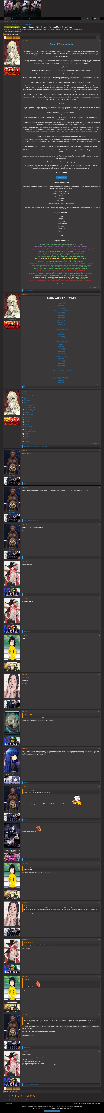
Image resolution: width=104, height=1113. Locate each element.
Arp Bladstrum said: (28, 790)
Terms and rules (82, 1103)
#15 (98, 863)
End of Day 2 (61, 337)
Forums (7, 18)
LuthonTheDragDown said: (30, 867)
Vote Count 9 (61, 319)
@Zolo (26, 397)
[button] (18, 18)
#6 (98, 524)
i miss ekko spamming (37, 29)
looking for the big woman (48, 29)
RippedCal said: (28, 714)
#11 (98, 711)
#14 (98, 824)
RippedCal (13, 475)
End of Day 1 (61, 326)
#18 (98, 976)
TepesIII (13, 586)
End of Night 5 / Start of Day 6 (61, 377)
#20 (98, 1051)
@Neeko (27, 438)
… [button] (11, 37)
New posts (6, 21)
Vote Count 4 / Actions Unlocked (61, 310)
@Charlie (27, 441)
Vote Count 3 (61, 308)
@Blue (26, 393)
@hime (27, 433)
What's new (23, 18)
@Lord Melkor (29, 429)
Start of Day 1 (61, 302)
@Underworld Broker (31, 431)
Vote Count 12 (61, 324)
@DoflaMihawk (29, 435)
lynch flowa (58, 29)
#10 (98, 674)
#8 (98, 598)
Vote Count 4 (61, 351)
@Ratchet (27, 402)
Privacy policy (90, 1103)
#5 (98, 487)
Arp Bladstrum (13, 736)
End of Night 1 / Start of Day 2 (61, 329)
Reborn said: (27, 979)
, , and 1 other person (36, 446)
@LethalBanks (29, 412)
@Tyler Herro (28, 399)
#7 (98, 561)
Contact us (75, 1103)
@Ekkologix (28, 400)
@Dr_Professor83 (29, 395)
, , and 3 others (32, 520)
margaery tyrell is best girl (67, 29)
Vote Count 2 (61, 307)
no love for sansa (78, 29)
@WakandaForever (30, 407)
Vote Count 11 (61, 322)
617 (14, 37)
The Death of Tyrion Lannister (61, 343)
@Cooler (27, 421)
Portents (61, 344)
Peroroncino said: (28, 942)
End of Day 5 (61, 373)
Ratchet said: (27, 905)
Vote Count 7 (61, 315)
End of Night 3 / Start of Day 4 (61, 356)
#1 (98, 40)
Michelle (13, 699)
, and (32, 1084)
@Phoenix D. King (30, 419)
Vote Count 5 (61, 312)
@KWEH (27, 436)
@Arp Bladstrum (29, 414)
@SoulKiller (28, 440)
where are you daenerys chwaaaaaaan (13, 31)
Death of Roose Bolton (61, 379)
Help (96, 1103)
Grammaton (8, 29)
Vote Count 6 (61, 314)
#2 (98, 294)
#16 (98, 902)
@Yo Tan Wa (28, 424)
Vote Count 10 (61, 320)
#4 (98, 450)
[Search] (96, 18)
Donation (14, 18)
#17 (98, 939)
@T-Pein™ (28, 417)
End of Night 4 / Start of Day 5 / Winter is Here (61, 370)
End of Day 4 (61, 367)
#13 (98, 786)
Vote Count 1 (61, 305)
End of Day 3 (61, 353)
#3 (98, 391)
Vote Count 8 (61, 317)
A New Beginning (61, 303)
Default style (8, 1103)
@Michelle (28, 428)
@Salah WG (28, 423)
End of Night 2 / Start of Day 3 (61, 341)
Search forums (13, 21)
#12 (98, 748)
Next (18, 37)
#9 (98, 635)
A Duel (61, 332)
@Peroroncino (29, 426)
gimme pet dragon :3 (26, 29)
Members (32, 18)
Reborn (13, 849)
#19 (98, 1014)
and (29, 290)
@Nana (27, 416)
